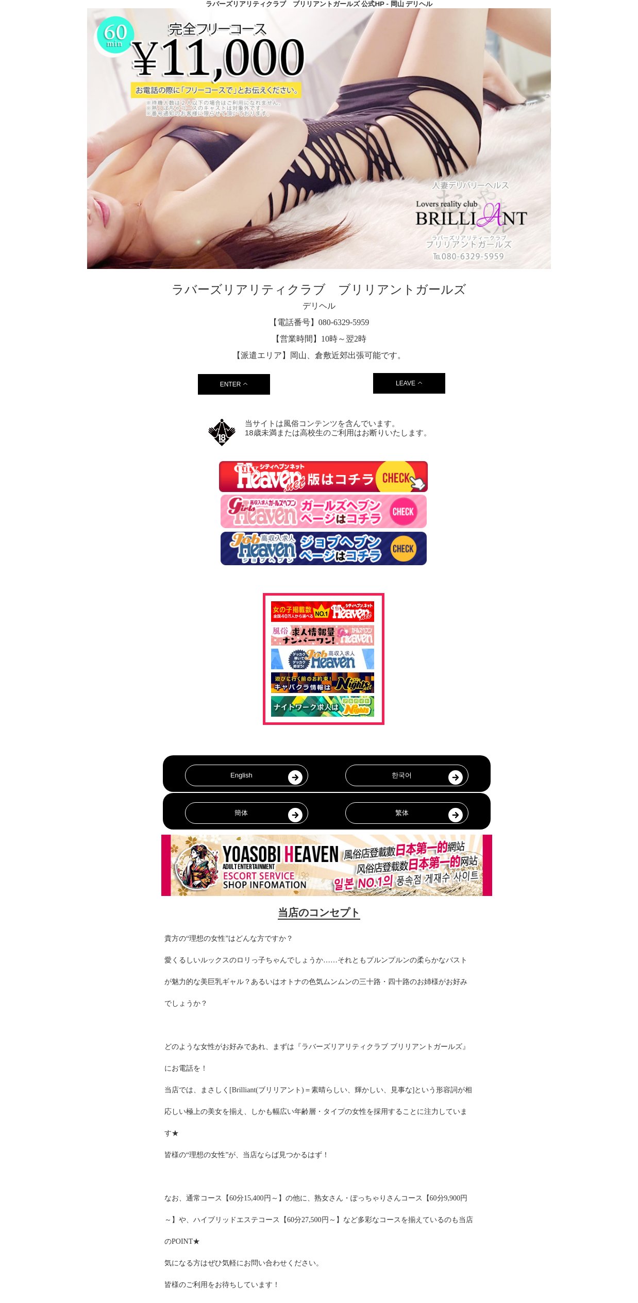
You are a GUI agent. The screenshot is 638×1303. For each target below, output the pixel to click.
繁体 (402, 813)
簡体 (241, 813)
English (241, 775)
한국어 (402, 775)
